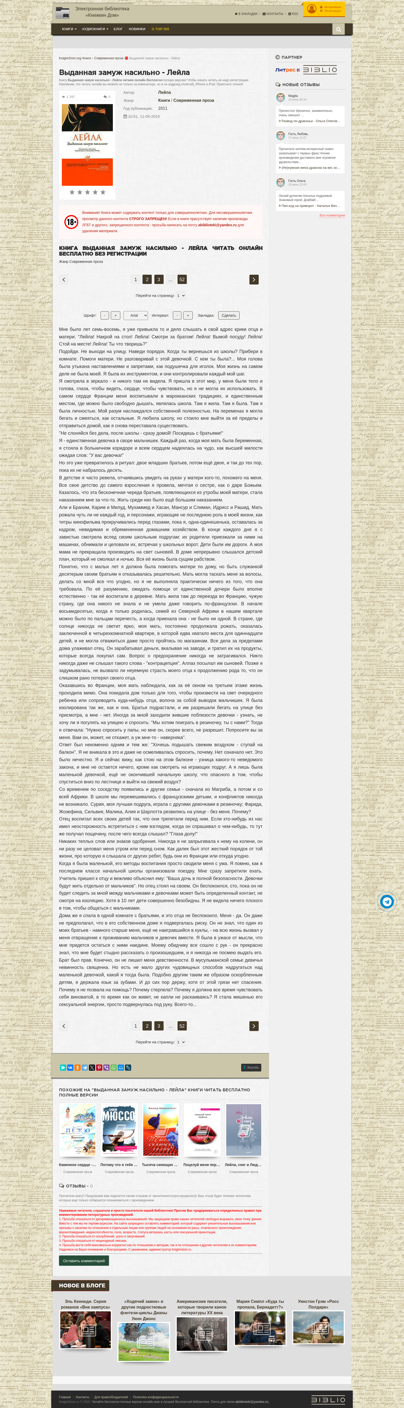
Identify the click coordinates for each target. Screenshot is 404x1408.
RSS (293, 14)
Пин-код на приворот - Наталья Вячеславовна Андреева (310, 206)
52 (182, 279)
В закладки (246, 14)
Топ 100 (160, 29)
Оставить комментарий (84, 1261)
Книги (164, 100)
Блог (118, 29)
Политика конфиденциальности (156, 1397)
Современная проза (193, 100)
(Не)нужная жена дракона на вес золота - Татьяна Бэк (310, 168)
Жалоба (251, 1067)
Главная (65, 1397)
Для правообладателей (111, 1397)
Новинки (137, 29)
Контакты (273, 14)
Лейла (164, 92)
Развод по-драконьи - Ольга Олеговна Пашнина (310, 121)
